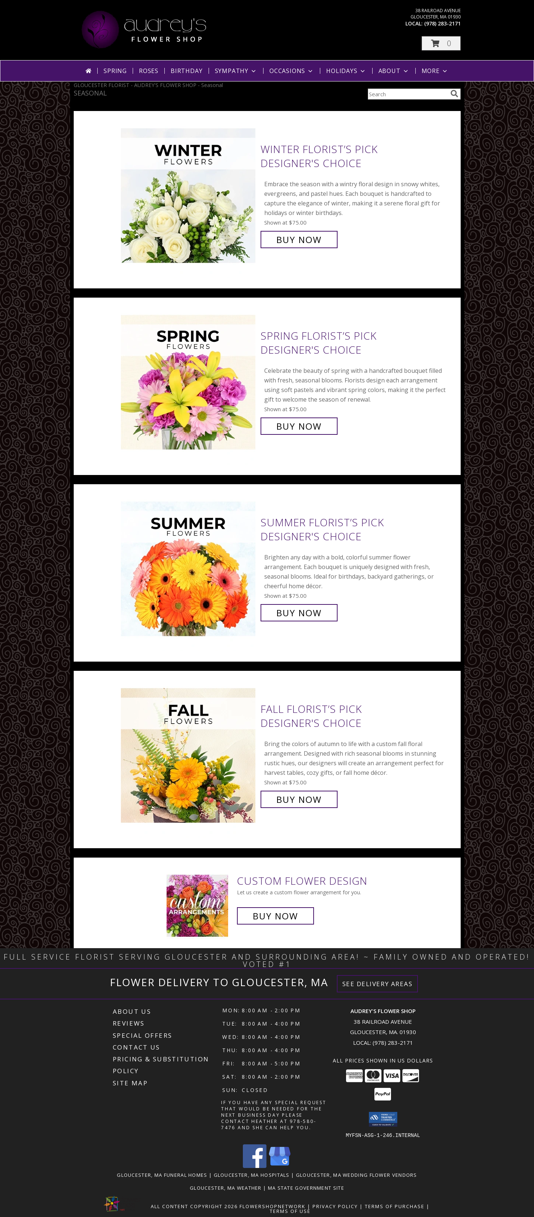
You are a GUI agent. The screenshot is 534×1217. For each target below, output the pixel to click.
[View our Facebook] (254, 1165)
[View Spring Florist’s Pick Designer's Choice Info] (189, 381)
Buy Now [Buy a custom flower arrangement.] (275, 916)
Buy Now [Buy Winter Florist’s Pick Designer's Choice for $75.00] (299, 239)
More (435, 71)
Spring (115, 71)
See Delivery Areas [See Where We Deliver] (377, 984)
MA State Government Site (306, 1187)
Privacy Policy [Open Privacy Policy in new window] (335, 1206)
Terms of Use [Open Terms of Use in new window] (290, 1210)
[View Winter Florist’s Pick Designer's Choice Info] (189, 194)
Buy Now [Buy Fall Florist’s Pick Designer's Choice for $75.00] (299, 799)
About (393, 71)
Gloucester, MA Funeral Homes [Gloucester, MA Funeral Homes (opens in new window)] (162, 1174)
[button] (441, 43)
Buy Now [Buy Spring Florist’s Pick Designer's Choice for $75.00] (299, 426)
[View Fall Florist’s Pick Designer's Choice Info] (189, 754)
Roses (148, 71)
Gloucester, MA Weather (226, 1187)
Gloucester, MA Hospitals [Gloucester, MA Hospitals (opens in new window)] (252, 1174)
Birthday (186, 71)
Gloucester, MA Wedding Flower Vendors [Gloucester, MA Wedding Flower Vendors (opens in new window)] (356, 1174)
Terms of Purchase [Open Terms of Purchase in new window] (395, 1206)
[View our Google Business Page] (280, 1165)
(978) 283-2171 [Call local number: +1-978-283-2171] (442, 23)
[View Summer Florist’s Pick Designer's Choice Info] (189, 567)
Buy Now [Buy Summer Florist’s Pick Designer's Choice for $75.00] (299, 613)
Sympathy (236, 71)
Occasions (291, 71)
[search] (454, 94)
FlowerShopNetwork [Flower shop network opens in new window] (273, 1206)
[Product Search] (407, 94)
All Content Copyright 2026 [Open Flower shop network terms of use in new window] (194, 1206)
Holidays (346, 71)
